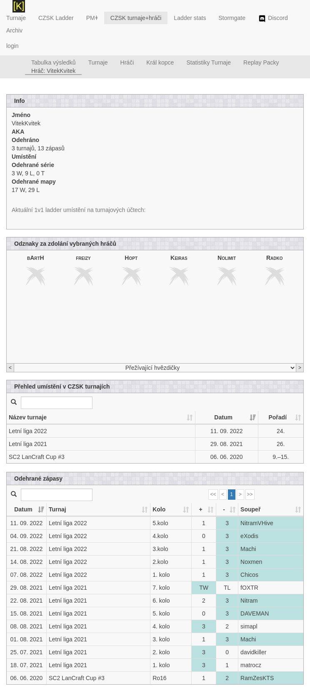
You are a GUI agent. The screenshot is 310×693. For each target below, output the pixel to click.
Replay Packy (261, 62)
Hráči (127, 62)
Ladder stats (190, 18)
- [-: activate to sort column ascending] (224, 509)
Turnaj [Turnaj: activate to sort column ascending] (57, 509)
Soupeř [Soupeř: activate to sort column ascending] (250, 509)
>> (250, 494)
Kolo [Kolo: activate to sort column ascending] (158, 509)
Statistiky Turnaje (208, 62)
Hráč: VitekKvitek (53, 70)
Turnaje (16, 18)
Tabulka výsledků (53, 62)
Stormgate (231, 18)
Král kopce (160, 62)
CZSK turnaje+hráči (136, 18)
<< (213, 494)
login (12, 45)
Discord (273, 19)
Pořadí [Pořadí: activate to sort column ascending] (277, 417)
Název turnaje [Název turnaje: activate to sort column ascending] (28, 417)
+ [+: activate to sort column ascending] (200, 509)
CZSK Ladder (56, 18)
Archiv (14, 30)
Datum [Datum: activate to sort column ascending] (223, 417)
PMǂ (92, 18)
